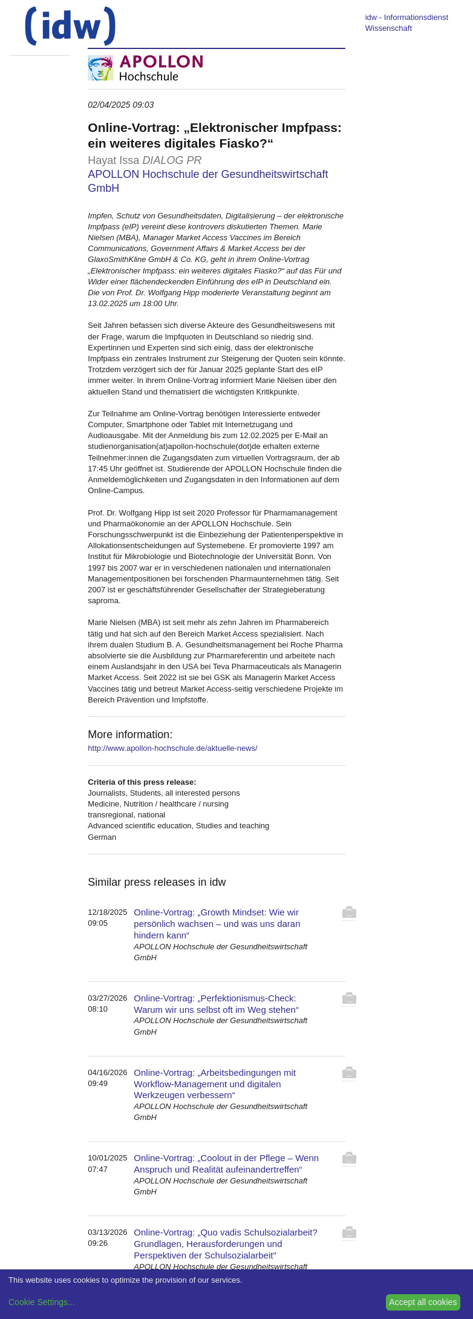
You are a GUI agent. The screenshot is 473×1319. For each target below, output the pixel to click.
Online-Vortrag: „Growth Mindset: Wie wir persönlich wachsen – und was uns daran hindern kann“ (217, 923)
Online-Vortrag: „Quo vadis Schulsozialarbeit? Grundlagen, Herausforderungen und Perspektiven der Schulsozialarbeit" (226, 1243)
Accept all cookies (423, 1302)
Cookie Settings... (41, 1302)
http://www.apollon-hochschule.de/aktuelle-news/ (172, 748)
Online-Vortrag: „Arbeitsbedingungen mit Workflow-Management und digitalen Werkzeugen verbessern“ (215, 1084)
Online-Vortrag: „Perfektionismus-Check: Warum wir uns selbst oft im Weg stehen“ (216, 1004)
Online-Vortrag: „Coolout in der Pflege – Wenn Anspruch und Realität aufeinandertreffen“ (226, 1163)
